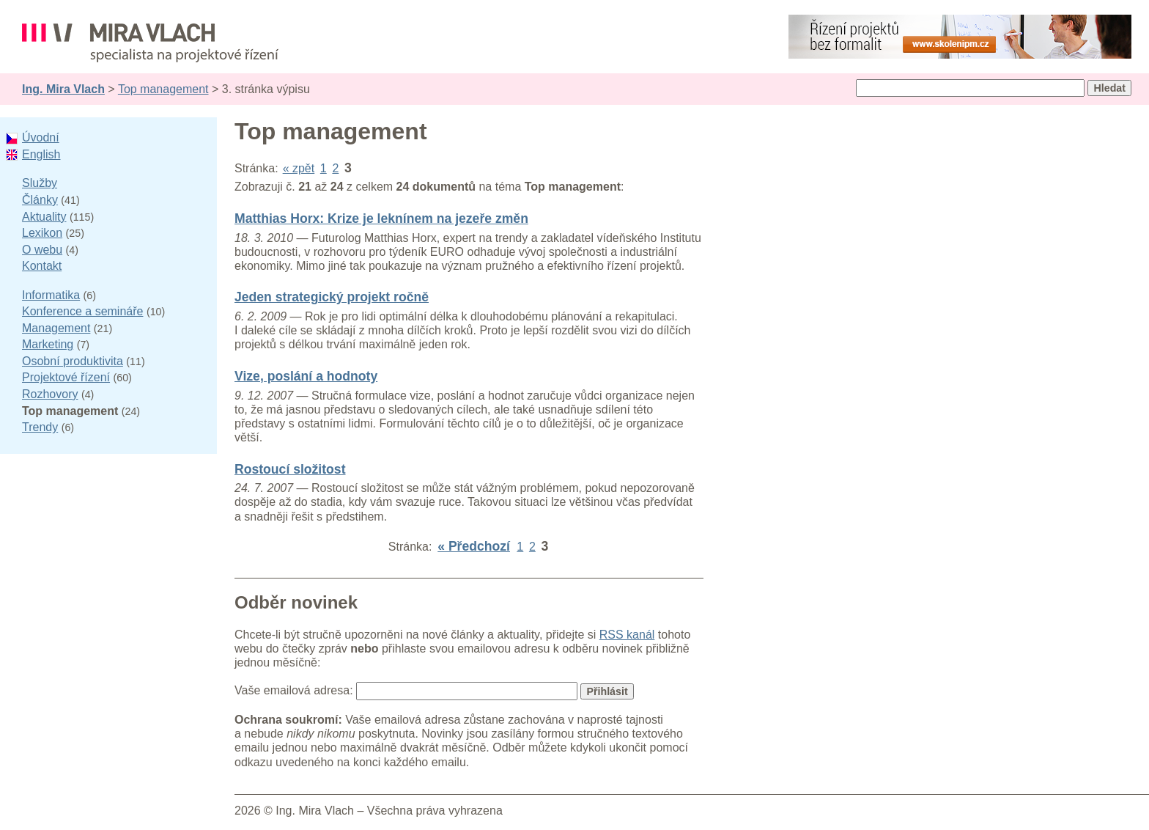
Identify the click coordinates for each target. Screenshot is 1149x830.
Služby (39, 183)
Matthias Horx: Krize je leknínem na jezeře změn (381, 218)
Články (40, 200)
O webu (42, 249)
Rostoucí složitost (290, 469)
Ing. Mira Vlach (63, 89)
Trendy (40, 427)
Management (56, 328)
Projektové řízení (66, 377)
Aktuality (44, 216)
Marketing (47, 344)
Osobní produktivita (72, 361)
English (41, 154)
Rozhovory (50, 394)
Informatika (51, 295)
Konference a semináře (82, 311)
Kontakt (42, 266)
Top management (163, 89)
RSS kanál (627, 634)
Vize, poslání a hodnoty (305, 376)
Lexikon (42, 233)
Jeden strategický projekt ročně (331, 297)
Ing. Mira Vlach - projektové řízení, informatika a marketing (150, 42)
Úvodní (40, 137)
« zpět (299, 168)
